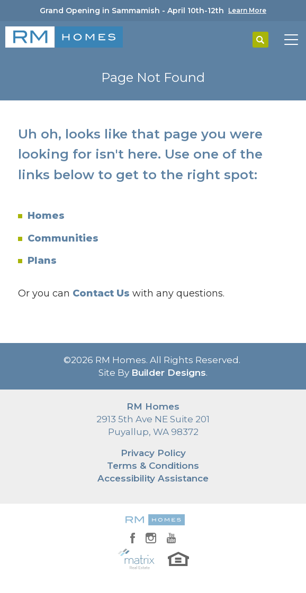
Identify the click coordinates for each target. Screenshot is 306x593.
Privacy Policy (153, 453)
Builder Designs (168, 372)
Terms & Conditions (153, 465)
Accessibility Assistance (153, 478)
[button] (260, 40)
